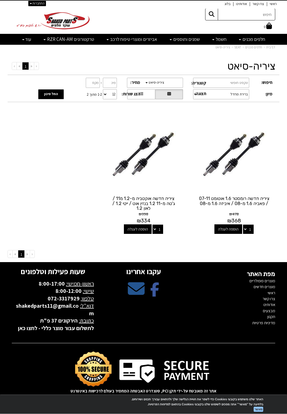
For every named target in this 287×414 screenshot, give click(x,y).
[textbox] (143, 19)
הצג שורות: (131, 94)
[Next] (19, 65)
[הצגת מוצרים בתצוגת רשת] (169, 94)
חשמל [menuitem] (219, 39)
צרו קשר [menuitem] (258, 3)
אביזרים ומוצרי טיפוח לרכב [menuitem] (132, 39)
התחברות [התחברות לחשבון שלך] (37, 3)
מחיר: (135, 82)
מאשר (258, 409)
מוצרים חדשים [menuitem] (264, 286)
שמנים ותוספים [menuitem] (185, 39)
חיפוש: (266, 82)
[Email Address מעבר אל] (136, 293)
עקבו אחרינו (143, 271)
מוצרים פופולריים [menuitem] (262, 280)
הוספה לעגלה (228, 229)
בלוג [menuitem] (227, 3)
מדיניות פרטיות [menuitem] (263, 322)
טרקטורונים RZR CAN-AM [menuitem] (68, 39)
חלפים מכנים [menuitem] (252, 39)
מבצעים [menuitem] (269, 310)
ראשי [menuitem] (273, 3)
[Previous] (31, 65)
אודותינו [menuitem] (241, 3)
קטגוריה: (198, 83)
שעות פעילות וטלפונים (53, 271)
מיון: (268, 94)
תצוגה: (200, 93)
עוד (26, 39)
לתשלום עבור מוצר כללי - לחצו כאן (56, 328)
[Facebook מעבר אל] (154, 293)
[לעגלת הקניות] (268, 26)
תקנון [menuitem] (271, 316)
